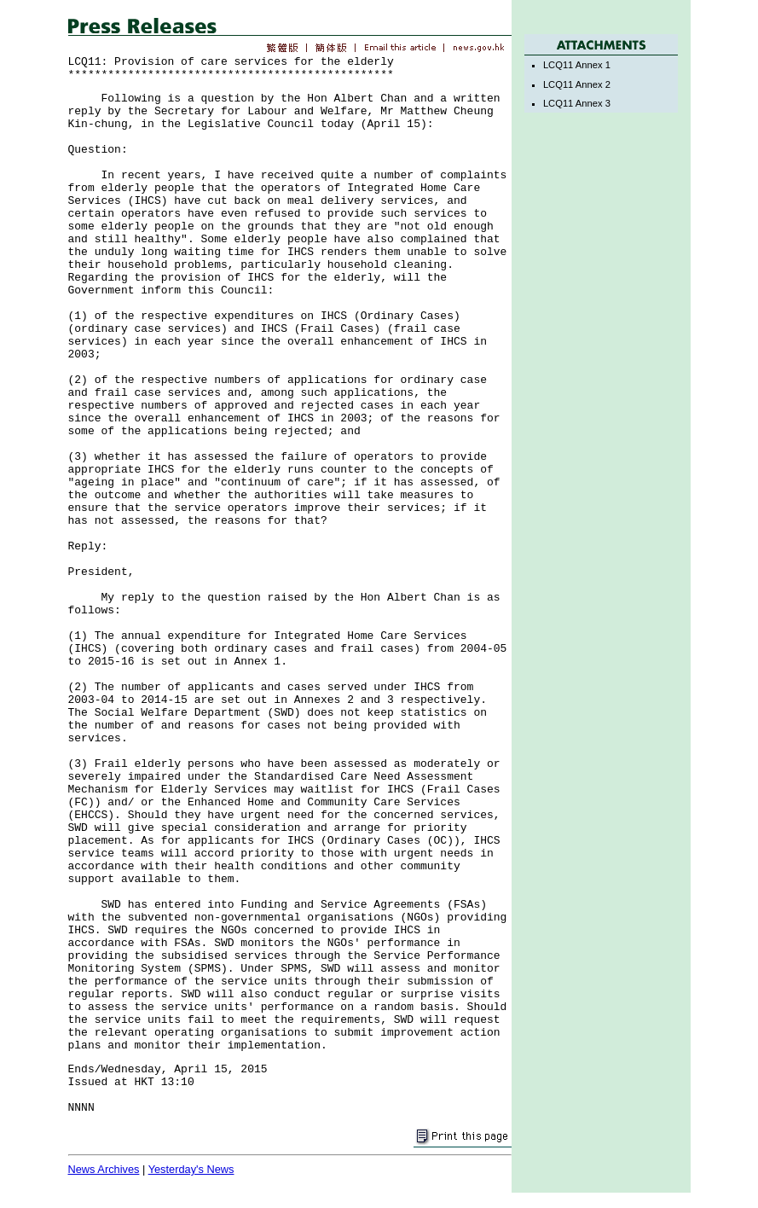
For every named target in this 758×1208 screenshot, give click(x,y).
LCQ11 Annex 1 (576, 65)
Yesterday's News (191, 1169)
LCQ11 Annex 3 (576, 103)
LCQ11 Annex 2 (576, 84)
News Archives (104, 1169)
